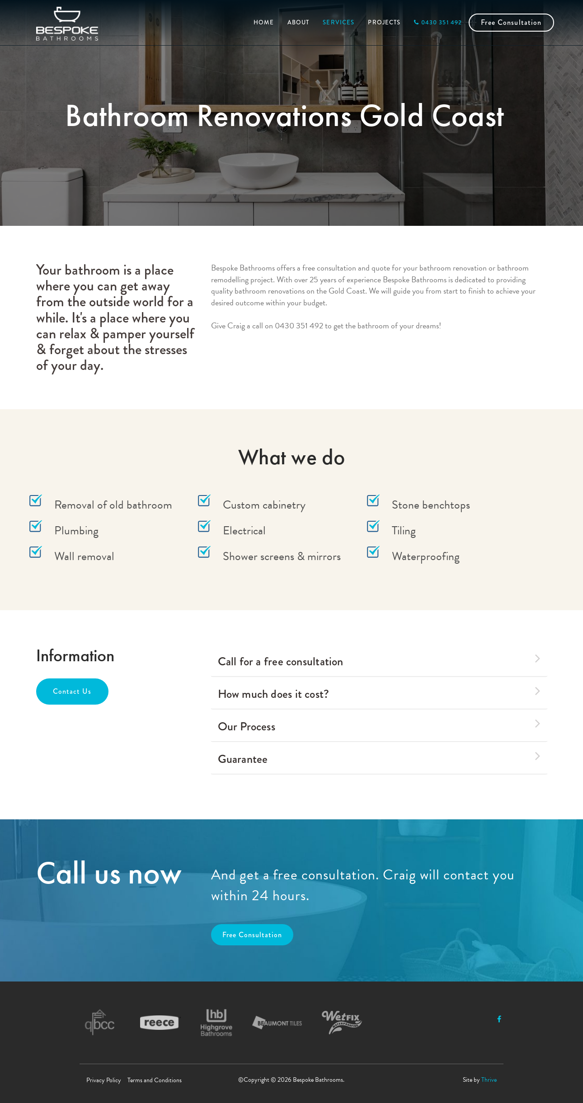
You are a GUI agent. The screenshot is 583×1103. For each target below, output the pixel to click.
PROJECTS (384, 22)
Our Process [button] (379, 725)
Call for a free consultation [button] (379, 660)
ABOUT (298, 22)
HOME (264, 22)
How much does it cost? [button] (379, 692)
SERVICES (338, 22)
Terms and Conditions (154, 1080)
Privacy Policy (103, 1080)
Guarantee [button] (379, 757)
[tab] (379, 661)
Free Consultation (511, 22)
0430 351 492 (438, 22)
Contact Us (72, 691)
